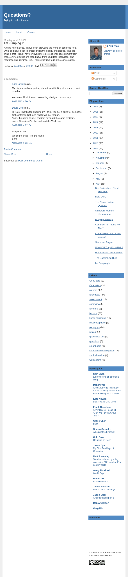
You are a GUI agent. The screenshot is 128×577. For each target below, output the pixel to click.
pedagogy (94, 327)
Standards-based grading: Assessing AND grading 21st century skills (107, 462)
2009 (96, 148)
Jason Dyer (99, 445)
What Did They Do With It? (109, 247)
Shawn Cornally (102, 429)
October (100, 163)
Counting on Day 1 (102, 440)
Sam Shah (98, 374)
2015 (96, 117)
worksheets (95, 360)
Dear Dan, (100, 196)
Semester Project (104, 242)
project (92, 332)
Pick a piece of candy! (104, 489)
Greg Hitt (98, 508)
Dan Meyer (99, 384)
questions (94, 341)
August (100, 173)
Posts (96, 73)
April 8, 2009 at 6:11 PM (21, 125)
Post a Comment (12, 149)
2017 (96, 106)
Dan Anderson (101, 503)
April (98, 184)
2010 (96, 143)
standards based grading (102, 350)
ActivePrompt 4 (100, 481)
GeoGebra (94, 280)
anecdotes (94, 294)
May (98, 178)
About (19, 32)
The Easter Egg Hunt (106, 258)
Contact (31, 32)
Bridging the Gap (104, 219)
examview (94, 304)
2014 (96, 122)
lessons (93, 313)
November (101, 157)
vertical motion (96, 355)
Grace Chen (99, 420)
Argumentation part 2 (103, 498)
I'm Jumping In (102, 263)
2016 (96, 111)
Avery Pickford (101, 470)
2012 (96, 132)
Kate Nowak (18, 84)
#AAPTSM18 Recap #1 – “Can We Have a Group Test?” (105, 413)
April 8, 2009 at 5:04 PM (21, 101)
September (102, 168)
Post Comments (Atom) (30, 160)
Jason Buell (99, 494)
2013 (96, 127)
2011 (96, 138)
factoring (93, 308)
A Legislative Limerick (104, 432)
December (101, 152)
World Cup (98, 473)
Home (7, 32)
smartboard (95, 346)
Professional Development (109, 252)
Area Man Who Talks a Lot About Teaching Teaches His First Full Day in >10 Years (107, 391)
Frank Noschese (102, 407)
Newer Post (10, 154)
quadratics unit (97, 336)
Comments (99, 78)
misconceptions (97, 322)
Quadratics (95, 285)
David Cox (17, 107)
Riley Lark (98, 478)
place (96, 424)
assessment (95, 299)
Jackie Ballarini (101, 486)
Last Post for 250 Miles (104, 401)
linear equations (97, 318)
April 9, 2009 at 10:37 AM (22, 143)
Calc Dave (98, 437)
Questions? (17, 15)
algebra (93, 290)
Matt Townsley (101, 456)
